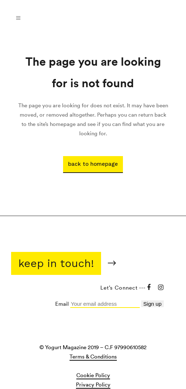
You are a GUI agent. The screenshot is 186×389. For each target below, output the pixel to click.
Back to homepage (93, 164)
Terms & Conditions (93, 356)
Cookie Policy (93, 375)
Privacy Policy (93, 384)
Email (62, 303)
